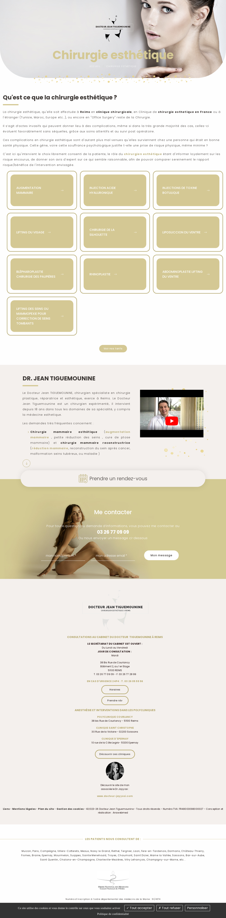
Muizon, (27, 851)
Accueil (94, 66)
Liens (6, 809)
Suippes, (75, 855)
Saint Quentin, (49, 859)
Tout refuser (170, 908)
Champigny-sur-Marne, (162, 859)
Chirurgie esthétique (121, 66)
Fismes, (26, 855)
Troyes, (112, 855)
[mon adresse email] (113, 555)
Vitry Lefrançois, (135, 859)
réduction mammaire (50, 448)
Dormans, (174, 851)
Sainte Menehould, (94, 855)
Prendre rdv (115, 700)
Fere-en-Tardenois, (154, 851)
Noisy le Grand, (100, 851)
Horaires (114, 689)
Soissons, (178, 855)
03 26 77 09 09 (113, 532)
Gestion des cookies (70, 809)
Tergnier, (126, 851)
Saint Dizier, (141, 855)
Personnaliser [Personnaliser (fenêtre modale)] (197, 908)
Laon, (136, 851)
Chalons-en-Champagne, (77, 859)
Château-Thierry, (192, 851)
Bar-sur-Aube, (195, 855)
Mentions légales (24, 809)
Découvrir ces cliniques (114, 754)
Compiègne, (48, 851)
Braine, (36, 855)
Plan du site (46, 809)
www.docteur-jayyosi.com (115, 796)
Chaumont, (125, 855)
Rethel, (115, 851)
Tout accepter (139, 908)
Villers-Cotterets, (68, 851)
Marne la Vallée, (160, 855)
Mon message (161, 555)
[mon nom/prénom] (63, 555)
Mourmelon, (61, 855)
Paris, (35, 851)
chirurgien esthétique (143, 154)
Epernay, (47, 855)
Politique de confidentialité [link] (113, 913)
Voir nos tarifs (113, 348)
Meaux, (85, 851)
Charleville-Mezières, (110, 859)
